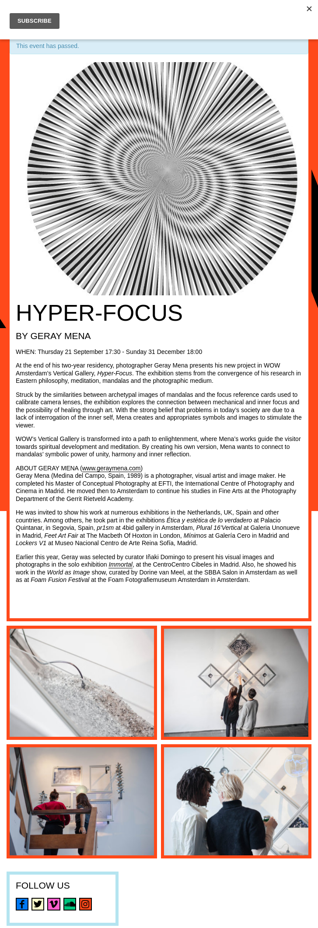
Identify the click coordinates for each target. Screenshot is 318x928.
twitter (37, 904)
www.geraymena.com (111, 468)
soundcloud (69, 904)
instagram (85, 904)
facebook (22, 904)
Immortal (120, 564)
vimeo (53, 904)
